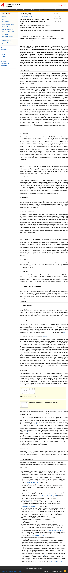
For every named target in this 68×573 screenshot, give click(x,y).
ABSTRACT (23, 43)
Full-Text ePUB (57, 18)
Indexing (3, 16)
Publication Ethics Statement (7, 33)
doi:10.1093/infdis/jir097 (27, 500)
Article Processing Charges (7, 24)
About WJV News (5, 34)
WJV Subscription (5, 28)
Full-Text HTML (57, 16)
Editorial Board (5, 21)
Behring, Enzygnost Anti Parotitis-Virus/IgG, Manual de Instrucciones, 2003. (38, 539)
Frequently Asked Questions (7, 36)
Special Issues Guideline (7, 43)
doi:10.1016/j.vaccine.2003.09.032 (46, 555)
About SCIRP (31, 568)
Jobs (63, 10)
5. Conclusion (24, 448)
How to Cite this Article (59, 21)
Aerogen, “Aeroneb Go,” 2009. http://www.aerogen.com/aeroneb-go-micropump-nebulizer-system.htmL (44, 521)
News (44, 10)
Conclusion (3, 61)
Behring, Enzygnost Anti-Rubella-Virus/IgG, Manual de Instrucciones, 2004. (38, 537)
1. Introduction (24, 70)
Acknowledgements (5, 63)
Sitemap (35, 568)
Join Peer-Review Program (15, 571)
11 (39, 180)
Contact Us (40, 568)
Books (24, 10)
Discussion (3, 58)
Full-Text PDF (57, 15)
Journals (15, 10)
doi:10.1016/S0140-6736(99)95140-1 (30, 506)
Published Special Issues (7, 42)
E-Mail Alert (4, 571)
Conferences (34, 10)
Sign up (46, 571)
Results (3, 56)
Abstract (56, 13)
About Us (54, 10)
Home (5, 10)
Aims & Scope (4, 19)
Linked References (58, 20)
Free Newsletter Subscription (8, 29)
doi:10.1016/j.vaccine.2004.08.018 (32, 482)
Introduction (4, 52)
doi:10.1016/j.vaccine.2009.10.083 (51, 488)
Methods (3, 54)
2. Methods (23, 129)
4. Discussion (24, 370)
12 (42, 201)
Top (2, 47)
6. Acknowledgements (26, 459)
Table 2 (45, 336)
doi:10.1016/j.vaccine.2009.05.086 (42, 476)
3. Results (23, 301)
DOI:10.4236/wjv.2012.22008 (26, 16)
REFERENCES (24, 467)
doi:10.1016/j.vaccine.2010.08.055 (49, 495)
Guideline (3, 22)
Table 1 (64, 332)
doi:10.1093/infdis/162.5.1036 (38, 535)
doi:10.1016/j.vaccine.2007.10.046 (56, 530)
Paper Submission (5, 26)
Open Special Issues (6, 40)
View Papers (4, 17)
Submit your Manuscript (56, 571)
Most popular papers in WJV (7, 31)
